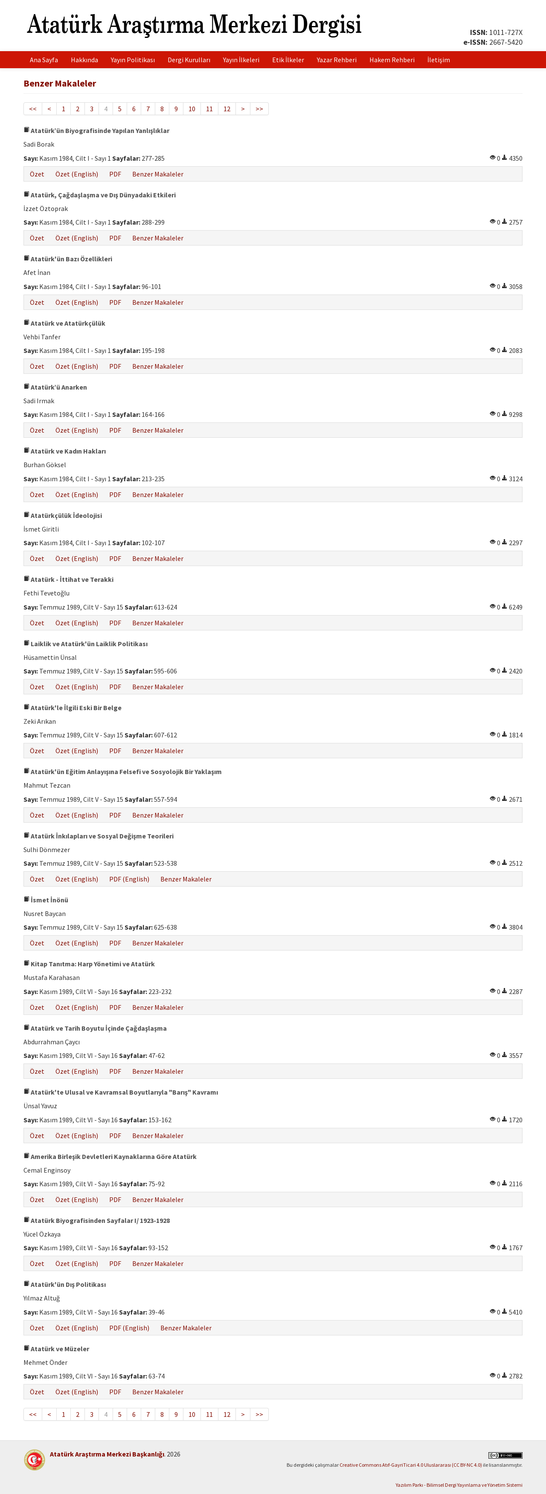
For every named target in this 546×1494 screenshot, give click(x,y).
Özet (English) (76, 174)
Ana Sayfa (44, 59)
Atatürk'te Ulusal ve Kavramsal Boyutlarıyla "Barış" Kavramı (120, 1092)
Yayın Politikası (133, 59)
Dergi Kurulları (189, 59)
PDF (115, 174)
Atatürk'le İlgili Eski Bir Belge (72, 707)
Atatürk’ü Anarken (55, 387)
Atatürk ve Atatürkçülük (64, 323)
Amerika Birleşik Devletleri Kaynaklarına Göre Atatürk (110, 1156)
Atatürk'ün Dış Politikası (64, 1284)
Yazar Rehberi (337, 59)
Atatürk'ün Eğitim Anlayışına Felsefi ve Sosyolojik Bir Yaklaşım (122, 771)
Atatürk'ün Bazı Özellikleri (67, 258)
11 (209, 108)
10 (192, 108)
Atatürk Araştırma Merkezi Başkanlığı (107, 1454)
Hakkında (84, 59)
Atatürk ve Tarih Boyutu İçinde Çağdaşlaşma (95, 1028)
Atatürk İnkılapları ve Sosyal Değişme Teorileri (98, 836)
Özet (37, 174)
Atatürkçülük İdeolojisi (62, 515)
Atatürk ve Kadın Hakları (64, 451)
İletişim (438, 59)
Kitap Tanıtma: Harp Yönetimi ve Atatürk (89, 963)
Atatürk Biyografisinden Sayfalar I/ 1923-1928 (96, 1220)
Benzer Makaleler (157, 174)
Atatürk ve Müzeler (56, 1348)
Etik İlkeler (288, 59)
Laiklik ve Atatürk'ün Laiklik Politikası (85, 643)
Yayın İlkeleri (241, 59)
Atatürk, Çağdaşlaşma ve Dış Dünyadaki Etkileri (99, 195)
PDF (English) (129, 879)
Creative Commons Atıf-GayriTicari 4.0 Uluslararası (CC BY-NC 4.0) (411, 1465)
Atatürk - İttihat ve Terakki (68, 579)
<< (33, 108)
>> (259, 108)
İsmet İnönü (45, 900)
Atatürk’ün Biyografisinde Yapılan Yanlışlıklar (96, 130)
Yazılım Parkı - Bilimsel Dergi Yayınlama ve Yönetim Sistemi (459, 1485)
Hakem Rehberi (392, 59)
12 (227, 108)
